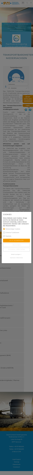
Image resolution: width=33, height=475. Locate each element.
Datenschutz (20, 257)
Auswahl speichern (16, 249)
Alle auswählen (16, 240)
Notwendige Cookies (11, 229)
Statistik (7, 236)
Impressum (13, 257)
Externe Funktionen (11, 232)
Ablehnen (16, 245)
